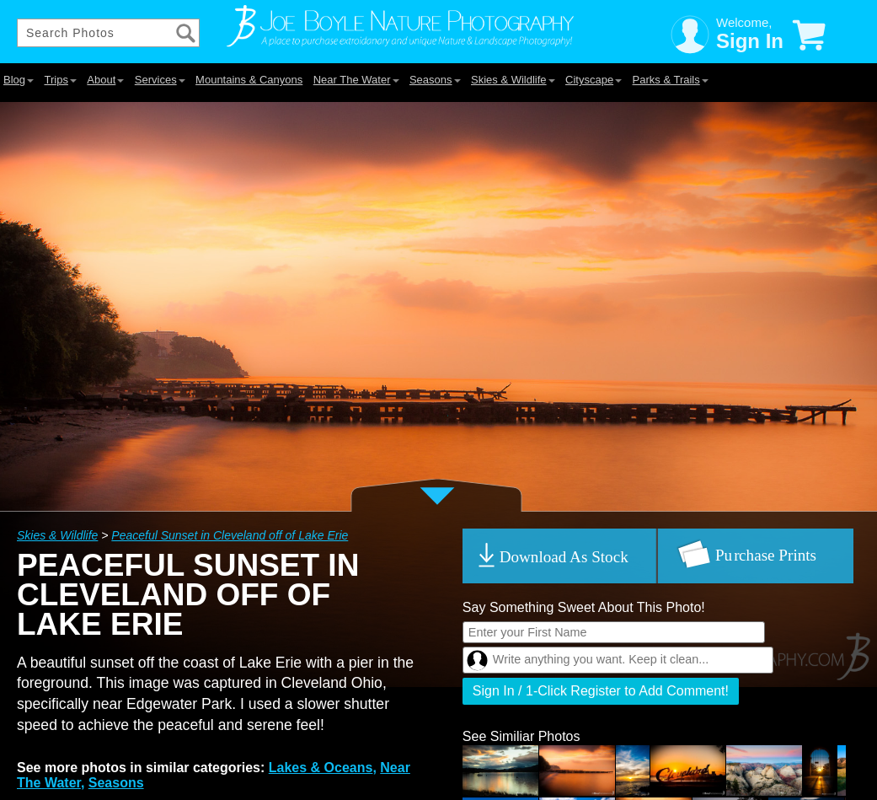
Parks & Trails (671, 79)
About (105, 79)
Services (160, 79)
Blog (18, 79)
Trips (60, 79)
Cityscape (593, 79)
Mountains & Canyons (248, 79)
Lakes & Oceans (321, 767)
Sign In (749, 41)
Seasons (435, 79)
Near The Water (356, 79)
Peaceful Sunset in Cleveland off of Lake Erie (229, 535)
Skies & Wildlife (513, 79)
